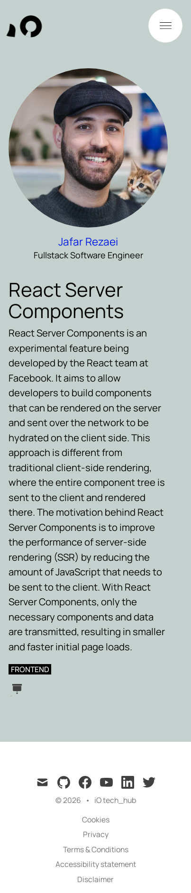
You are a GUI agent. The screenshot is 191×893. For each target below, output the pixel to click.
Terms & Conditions (95, 849)
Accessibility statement (95, 864)
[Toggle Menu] (165, 26)
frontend (30, 669)
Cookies (95, 819)
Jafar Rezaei (88, 241)
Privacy (96, 834)
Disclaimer (95, 879)
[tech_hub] (32, 26)
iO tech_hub (115, 800)
